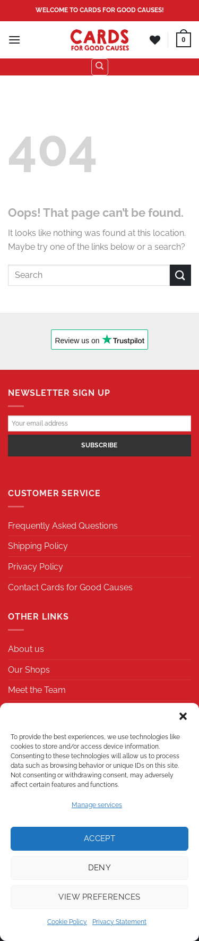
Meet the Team (37, 690)
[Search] (99, 66)
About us (26, 649)
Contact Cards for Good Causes (70, 587)
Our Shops (29, 670)
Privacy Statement (119, 922)
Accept (100, 838)
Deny (99, 867)
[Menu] (14, 40)
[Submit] (180, 275)
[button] (183, 716)
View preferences (99, 897)
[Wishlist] (155, 40)
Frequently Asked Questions (63, 526)
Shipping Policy (38, 546)
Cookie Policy (67, 922)
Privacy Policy (35, 567)
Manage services (97, 805)
